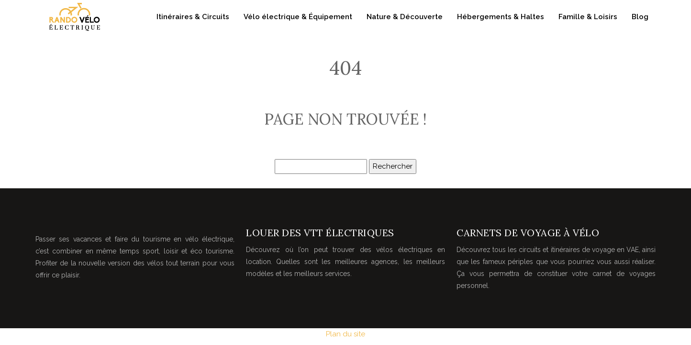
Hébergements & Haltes (500, 16)
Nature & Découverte (405, 16)
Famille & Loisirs (587, 16)
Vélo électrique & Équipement (298, 16)
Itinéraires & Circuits (192, 16)
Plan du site (345, 334)
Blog (640, 16)
